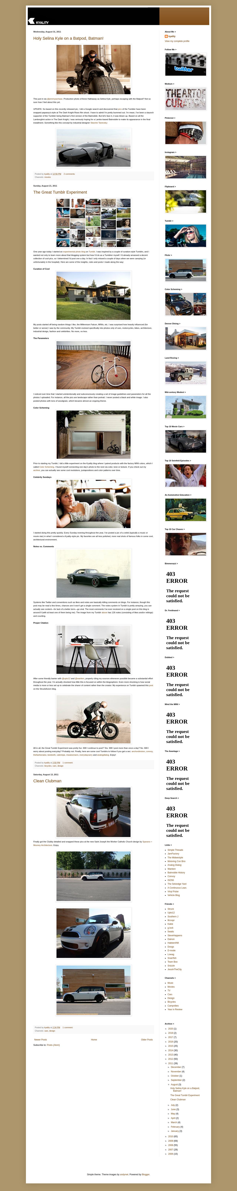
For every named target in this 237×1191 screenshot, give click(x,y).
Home (94, 1039)
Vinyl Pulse (173, 891)
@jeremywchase (54, 99)
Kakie (170, 924)
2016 (171, 1041)
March (174, 1122)
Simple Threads (175, 850)
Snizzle (171, 965)
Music (170, 983)
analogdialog (103, 755)
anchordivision (138, 751)
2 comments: (70, 174)
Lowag (171, 954)
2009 (171, 1141)
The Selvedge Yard (177, 884)
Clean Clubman (47, 781)
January (175, 1131)
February (175, 1127)
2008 (171, 1145)
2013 (171, 1054)
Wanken (172, 869)
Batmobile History (176, 872)
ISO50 (171, 880)
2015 (171, 1046)
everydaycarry (85, 755)
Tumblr (92, 252)
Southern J (173, 916)
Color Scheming (46, 467)
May (173, 1113)
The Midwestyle (175, 857)
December (176, 1067)
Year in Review (175, 1009)
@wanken (79, 678)
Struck (171, 909)
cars (54, 766)
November (176, 1071)
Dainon (171, 939)
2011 (171, 1063)
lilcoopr (171, 920)
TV (169, 990)
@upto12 (66, 678)
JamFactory (173, 853)
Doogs (171, 946)
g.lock (170, 928)
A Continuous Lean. (177, 888)
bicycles (47, 766)
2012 (171, 1059)
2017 (171, 1037)
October (175, 1076)
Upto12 (171, 912)
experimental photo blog (74, 252)
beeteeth (52, 755)
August (174, 1084)
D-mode (172, 950)
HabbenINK (173, 943)
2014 (171, 1050)
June (173, 1109)
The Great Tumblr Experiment (60, 192)
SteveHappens (175, 935)
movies (47, 177)
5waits (171, 931)
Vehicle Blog (174, 895)
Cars (170, 994)
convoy (149, 751)
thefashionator (39, 755)
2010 (171, 1136)
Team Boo (173, 962)
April (173, 1118)
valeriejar (61, 755)
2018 (171, 1033)
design (60, 766)
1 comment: (68, 763)
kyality (171, 36)
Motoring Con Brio (177, 861)
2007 (171, 1149)
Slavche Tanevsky (99, 123)
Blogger (145, 1174)
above (104, 612)
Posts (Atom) (53, 1045)
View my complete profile (177, 41)
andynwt (124, 1174)
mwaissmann (72, 755)
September (176, 1080)
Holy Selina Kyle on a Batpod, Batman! (68, 38)
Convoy (171, 876)
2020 (171, 1028)
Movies (171, 987)
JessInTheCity (175, 969)
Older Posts (147, 1039)
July (173, 1105)
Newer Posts (40, 1039)
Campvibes (173, 1005)
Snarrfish (172, 958)
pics (120, 109)
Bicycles (172, 1002)
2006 (171, 1154)
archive (36, 470)
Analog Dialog (174, 865)
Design (171, 998)
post (151, 685)
